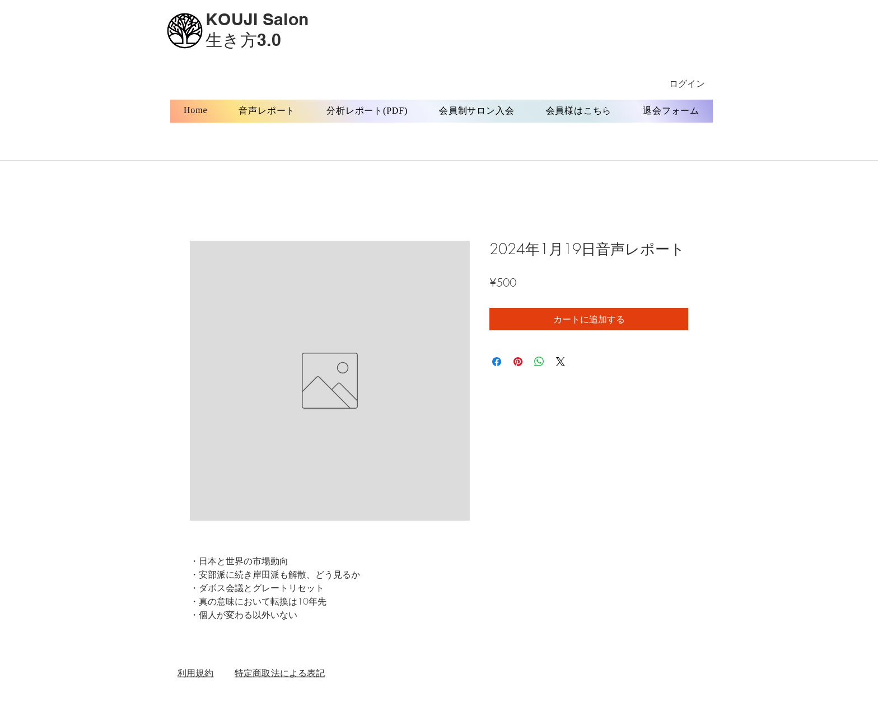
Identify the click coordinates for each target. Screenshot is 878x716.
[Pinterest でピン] (518, 361)
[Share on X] (560, 361)
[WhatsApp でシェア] (539, 361)
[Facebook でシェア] (496, 361)
